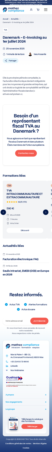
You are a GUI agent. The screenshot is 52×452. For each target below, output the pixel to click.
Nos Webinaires (17, 370)
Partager (11, 60)
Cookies (26, 448)
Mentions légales (40, 443)
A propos (26, 394)
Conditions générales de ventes (18, 443)
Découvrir (25, 230)
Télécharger (32, 426)
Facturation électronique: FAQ (20, 259)
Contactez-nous (26, 153)
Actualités (15, 19)
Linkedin (14, 366)
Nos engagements (26, 401)
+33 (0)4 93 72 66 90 (20, 361)
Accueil (5, 19)
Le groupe (26, 409)
